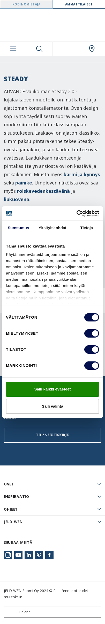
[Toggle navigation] (13, 49)
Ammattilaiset (79, 4)
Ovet (9, 484)
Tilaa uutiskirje (52, 435)
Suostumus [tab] (18, 227)
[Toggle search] (39, 49)
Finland (18, 612)
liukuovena (16, 199)
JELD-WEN (13, 521)
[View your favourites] (65, 49)
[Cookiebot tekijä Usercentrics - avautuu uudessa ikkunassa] (76, 213)
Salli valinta (52, 406)
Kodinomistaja (26, 4)
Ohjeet (11, 509)
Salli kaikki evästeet (52, 389)
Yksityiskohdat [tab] (52, 227)
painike (23, 183)
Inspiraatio (16, 496)
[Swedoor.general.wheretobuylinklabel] (92, 49)
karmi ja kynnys (82, 174)
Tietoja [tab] (86, 227)
